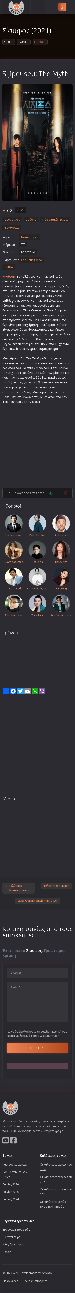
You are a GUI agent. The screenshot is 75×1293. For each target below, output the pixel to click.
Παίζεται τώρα (11, 1237)
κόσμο (14, 291)
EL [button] (51, 7)
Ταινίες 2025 (10, 1192)
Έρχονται (16, 1229)
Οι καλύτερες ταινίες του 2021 (37, 900)
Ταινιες (23, 42)
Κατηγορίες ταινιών (15, 1164)
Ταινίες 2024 (10, 1199)
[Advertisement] (37, 444)
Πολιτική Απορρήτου (35, 1281)
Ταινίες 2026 (10, 1184)
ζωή (64, 286)
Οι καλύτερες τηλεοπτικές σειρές (17, 888)
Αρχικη (9, 42)
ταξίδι (25, 276)
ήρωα (59, 329)
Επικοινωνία (10, 1281)
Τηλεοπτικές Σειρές (56, 885)
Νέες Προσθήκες (13, 1244)
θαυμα (33, 329)
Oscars (6, 1252)
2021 (20, 210)
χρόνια (64, 344)
